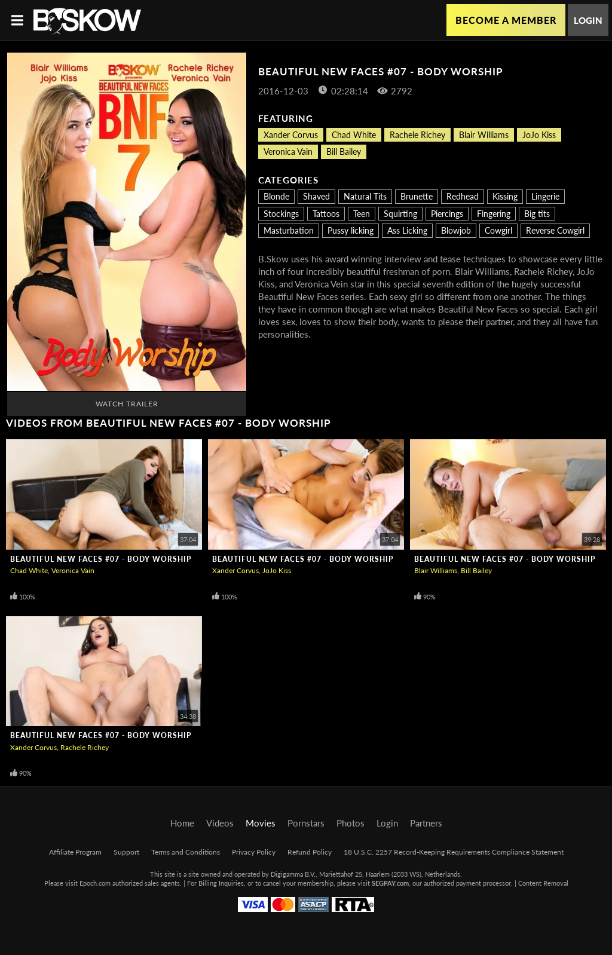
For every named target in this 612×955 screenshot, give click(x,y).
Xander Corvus (291, 135)
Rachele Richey (417, 135)
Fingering (493, 214)
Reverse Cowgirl (555, 230)
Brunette (416, 196)
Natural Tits (365, 196)
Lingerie (545, 196)
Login (588, 20)
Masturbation (289, 230)
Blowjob (456, 230)
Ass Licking (407, 230)
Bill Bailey (343, 151)
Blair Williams (484, 135)
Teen (361, 214)
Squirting (400, 214)
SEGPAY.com (390, 883)
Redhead (462, 196)
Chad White (354, 135)
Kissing (505, 196)
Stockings (281, 214)
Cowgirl (498, 230)
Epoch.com (95, 883)
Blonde (276, 196)
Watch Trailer (127, 403)
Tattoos (326, 214)
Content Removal (543, 883)
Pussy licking (351, 230)
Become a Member (505, 20)
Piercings (447, 214)
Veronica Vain (288, 151)
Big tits (537, 214)
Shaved (316, 196)
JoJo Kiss (539, 135)
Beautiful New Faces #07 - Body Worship (101, 559)
